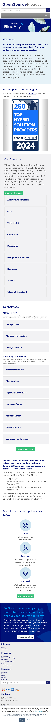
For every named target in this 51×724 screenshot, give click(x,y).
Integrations (4, 659)
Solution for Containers (8, 661)
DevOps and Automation (18, 257)
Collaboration (13, 223)
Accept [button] (21, 720)
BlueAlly (32, 93)
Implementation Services (16, 393)
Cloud (9, 211)
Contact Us (4, 649)
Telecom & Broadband (17, 292)
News (3, 674)
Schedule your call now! (25, 596)
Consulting (4, 679)
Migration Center (13, 416)
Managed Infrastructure (16, 336)
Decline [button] (29, 720)
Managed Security (14, 347)
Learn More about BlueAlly (25, 449)
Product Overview (6, 656)
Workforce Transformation (17, 439)
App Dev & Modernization (18, 200)
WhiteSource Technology (8, 658)
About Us (4, 672)
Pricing (3, 663)
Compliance (12, 234)
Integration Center (14, 404)
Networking (12, 269)
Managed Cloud (13, 324)
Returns (3, 677)
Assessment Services (15, 369)
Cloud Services (12, 381)
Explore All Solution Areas (13, 193)
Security (10, 280)
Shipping (3, 676)
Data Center (12, 246)
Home (3, 647)
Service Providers (13, 427)
